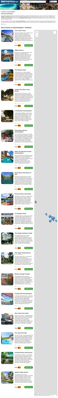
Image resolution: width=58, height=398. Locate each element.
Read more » (3, 24)
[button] (53, 220)
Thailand (3, 11)
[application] (45, 213)
